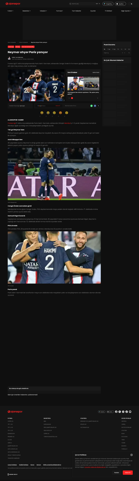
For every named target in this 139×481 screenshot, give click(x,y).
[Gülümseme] (42, 115)
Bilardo (124, 447)
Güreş (123, 425)
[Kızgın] (60, 115)
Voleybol (43, 12)
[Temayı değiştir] (128, 4)
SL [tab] (104, 50)
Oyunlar (93, 12)
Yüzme (123, 444)
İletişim (39, 466)
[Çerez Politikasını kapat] (131, 455)
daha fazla (96, 73)
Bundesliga (11, 434)
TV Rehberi (108, 12)
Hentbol (124, 422)
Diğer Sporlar (126, 12)
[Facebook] (95, 107)
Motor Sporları (126, 428)
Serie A (10, 444)
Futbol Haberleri (23, 43)
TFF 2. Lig (10, 428)
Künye (32, 466)
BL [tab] (129, 50)
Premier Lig (11, 438)
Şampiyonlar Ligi (13, 447)
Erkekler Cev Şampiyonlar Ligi (89, 422)
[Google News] (48, 106)
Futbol (10, 12)
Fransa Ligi (10, 47)
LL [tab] (121, 50)
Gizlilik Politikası (23, 466)
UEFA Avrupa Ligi (12, 450)
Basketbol (27, 12)
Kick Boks (125, 438)
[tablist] (116, 50)
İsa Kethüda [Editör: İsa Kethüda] (19, 58)
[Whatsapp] (91, 107)
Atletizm (124, 431)
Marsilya (18, 47)
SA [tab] (125, 50)
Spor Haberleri (12, 43)
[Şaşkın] (66, 115)
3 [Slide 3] (83, 99)
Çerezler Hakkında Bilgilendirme (95, 467)
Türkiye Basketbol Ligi (50, 438)
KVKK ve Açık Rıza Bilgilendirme (52, 466)
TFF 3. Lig (10, 431)
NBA (45, 422)
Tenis (123, 441)
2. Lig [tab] (114, 50)
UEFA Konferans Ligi (14, 453)
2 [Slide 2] (77, 99)
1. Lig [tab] (109, 50)
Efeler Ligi (83, 425)
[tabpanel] (116, 54)
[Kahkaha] (48, 115)
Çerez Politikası (12, 466)
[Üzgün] (54, 115)
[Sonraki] (97, 99)
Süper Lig (10, 422)
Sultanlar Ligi (84, 428)
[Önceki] (69, 99)
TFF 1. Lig (10, 425)
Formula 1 (59, 12)
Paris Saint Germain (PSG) (28, 47)
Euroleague (47, 425)
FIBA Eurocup (48, 431)
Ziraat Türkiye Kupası (14, 456)
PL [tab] (118, 50)
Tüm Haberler (76, 12)
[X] (98, 107)
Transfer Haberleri (13, 459)
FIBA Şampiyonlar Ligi (50, 428)
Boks (123, 434)
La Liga (10, 441)
